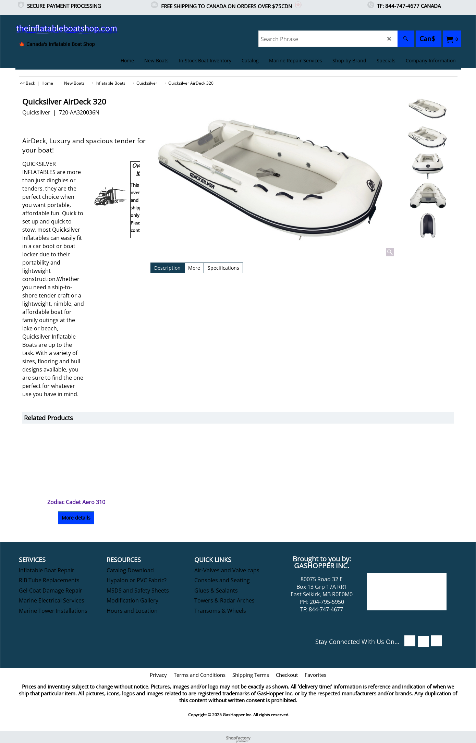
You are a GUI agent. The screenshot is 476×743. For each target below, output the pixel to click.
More (194, 268)
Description (167, 268)
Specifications (223, 268)
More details (76, 517)
